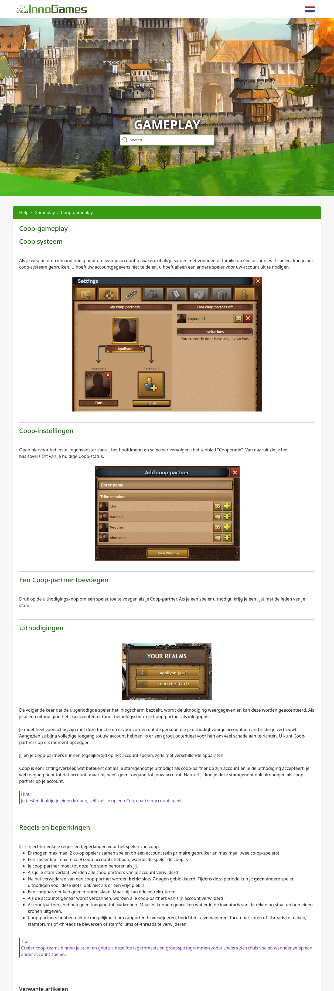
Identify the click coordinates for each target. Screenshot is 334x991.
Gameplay (45, 212)
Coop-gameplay (77, 212)
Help (24, 212)
